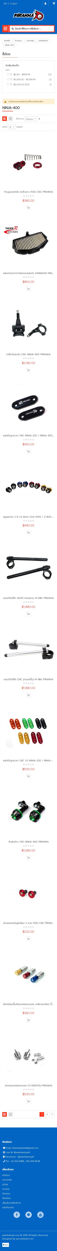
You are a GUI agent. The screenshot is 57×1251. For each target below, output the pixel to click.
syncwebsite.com (24, 1238)
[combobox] (32, 29)
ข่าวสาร (5, 1189)
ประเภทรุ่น (30, 40)
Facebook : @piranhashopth (20, 1156)
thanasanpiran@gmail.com (25, 1148)
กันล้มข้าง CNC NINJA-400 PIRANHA (28, 842)
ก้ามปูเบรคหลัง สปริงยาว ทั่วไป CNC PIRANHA (28, 192)
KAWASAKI (43, 40)
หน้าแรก (6, 1175)
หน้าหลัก (7, 40)
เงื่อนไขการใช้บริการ (11, 1203)
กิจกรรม (6, 1193)
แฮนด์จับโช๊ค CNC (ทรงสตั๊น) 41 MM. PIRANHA (28, 679)
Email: (9, 1148)
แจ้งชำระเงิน (8, 1207)
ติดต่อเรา (6, 1198)
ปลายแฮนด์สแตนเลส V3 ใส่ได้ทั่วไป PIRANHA (28, 1085)
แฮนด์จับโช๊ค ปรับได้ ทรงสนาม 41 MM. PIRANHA (28, 598)
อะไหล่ (5, 1184)
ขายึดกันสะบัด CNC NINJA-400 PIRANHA (28, 354)
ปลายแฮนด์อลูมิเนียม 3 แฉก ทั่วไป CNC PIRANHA (29, 923)
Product (18, 40)
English (13, 3)
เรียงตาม (20, 118)
